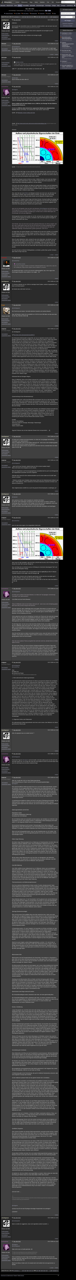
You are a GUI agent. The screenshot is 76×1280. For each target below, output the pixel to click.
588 (42, 17)
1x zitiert (51, 54)
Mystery (20, 5)
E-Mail (49, 10)
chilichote (4, 257)
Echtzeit (17, 2)
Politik (15, 5)
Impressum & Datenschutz (7, 1275)
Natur (58, 5)
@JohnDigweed (16, 46)
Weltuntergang (30, 10)
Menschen (3, 5)
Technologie (48, 5)
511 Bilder (18, 13)
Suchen (49, 13)
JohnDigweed (5, 20)
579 (37, 17)
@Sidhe (26, 193)
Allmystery (8, 2)
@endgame (15, 89)
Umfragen (63, 5)
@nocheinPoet (15, 260)
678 (47, 17)
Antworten (42, 13)
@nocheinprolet (16, 1220)
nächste (55, 17)
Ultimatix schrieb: (18, 62)
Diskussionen (25, 2)
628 (44, 17)
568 (28, 17)
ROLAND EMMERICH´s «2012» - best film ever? (68, 67)
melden (56, 40)
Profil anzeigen (5, 33)
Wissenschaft (10, 5)
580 (39, 17)
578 (35, 17)
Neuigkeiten (58, 2)
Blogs (31, 2)
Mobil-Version (21, 1275)
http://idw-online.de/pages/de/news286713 (24, 335)
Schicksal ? (68, 62)
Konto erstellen (68, 26)
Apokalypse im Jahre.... (68, 34)
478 (23, 17)
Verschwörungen (40, 5)
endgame (3, 517)
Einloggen (68, 20)
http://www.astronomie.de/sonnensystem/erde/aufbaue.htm (32, 123)
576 (30, 17)
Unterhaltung (70, 5)
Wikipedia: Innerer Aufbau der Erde (26, 112)
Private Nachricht (5, 35)
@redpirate (15, 497)
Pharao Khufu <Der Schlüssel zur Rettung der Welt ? (68, 56)
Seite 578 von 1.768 (7, 17)
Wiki (53, 2)
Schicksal (36, 10)
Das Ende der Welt (68, 51)
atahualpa (4, 57)
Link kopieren (5, 37)
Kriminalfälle (26, 5)
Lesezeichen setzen (6, 38)
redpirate (3, 328)
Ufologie (54, 5)
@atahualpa (15, 78)
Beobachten (34, 13)
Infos (54, 13)
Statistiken (42, 2)
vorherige (16, 17)
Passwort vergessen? (68, 23)
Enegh (3, 305)
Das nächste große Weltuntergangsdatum (68, 39)
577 (32, 17)
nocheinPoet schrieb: (19, 264)
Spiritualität (32, 5)
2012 (25, 10)
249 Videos (26, 13)
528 (25, 17)
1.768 (51, 17)
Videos (36, 2)
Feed (46, 10)
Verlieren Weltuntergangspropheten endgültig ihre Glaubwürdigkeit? (68, 45)
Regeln (15, 1275)
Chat (48, 2)
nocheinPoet (4, 86)
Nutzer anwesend (68, 9)
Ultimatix (3, 43)
